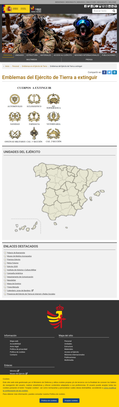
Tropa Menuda (13, 287)
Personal (15, 66)
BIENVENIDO (60, 2)
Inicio (7, 66)
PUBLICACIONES (108, 55)
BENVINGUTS (71, 2)
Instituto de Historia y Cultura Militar (21, 270)
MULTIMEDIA (31, 59)
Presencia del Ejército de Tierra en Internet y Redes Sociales (31, 294)
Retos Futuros (12, 263)
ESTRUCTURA (32, 55)
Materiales (68, 349)
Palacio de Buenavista (16, 253)
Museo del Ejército (17, 374)
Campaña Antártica (15, 273)
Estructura (68, 346)
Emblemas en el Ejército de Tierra (34, 66)
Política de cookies (49, 400)
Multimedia (69, 360)
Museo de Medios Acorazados (19, 256)
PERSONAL (7, 55)
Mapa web (14, 341)
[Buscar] (114, 11)
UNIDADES (19, 55)
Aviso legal (14, 346)
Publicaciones (70, 357)
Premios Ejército (13, 259)
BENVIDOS (81, 2)
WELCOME (112, 2)
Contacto (13, 355)
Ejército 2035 (12, 266)
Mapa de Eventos (14, 284)
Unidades (68, 344)
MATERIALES (45, 55)
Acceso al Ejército (71, 352)
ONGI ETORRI (91, 2)
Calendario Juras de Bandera (19, 290)
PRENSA (89, 59)
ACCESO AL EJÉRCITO (63, 55)
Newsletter (11, 280)
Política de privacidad (18, 349)
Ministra (13, 371)
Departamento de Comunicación (20, 277)
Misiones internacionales (74, 355)
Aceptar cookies (71, 400)
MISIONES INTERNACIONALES (87, 55)
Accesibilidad (15, 344)
